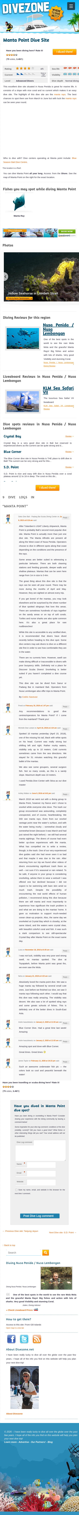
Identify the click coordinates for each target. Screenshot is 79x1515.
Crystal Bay (12, 436)
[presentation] (33, 1206)
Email (21, 1176)
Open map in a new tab (15, 1331)
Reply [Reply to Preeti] (66, 707)
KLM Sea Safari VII (58, 390)
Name (21, 1167)
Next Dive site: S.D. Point (62, 1236)
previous (6, 276)
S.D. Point (11, 467)
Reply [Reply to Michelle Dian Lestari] (66, 729)
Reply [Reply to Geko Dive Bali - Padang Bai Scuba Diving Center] (66, 518)
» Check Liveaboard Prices (22, 1313)
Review (69, 436)
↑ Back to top (9, 1248)
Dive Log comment (24, 1142)
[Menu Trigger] (71, 6)
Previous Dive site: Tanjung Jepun (20, 1234)
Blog (50, 1445)
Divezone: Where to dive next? (33, 11)
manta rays (60, 94)
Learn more (10, 1445)
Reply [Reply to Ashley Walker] (66, 794)
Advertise (24, 1445)
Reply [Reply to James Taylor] (66, 1062)
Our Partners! (38, 1445)
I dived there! (65, 51)
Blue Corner (12, 452)
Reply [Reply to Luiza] (66, 951)
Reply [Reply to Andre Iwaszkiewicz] (66, 1023)
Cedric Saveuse (30, 697)
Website (20, 1185)
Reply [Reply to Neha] (66, 977)
